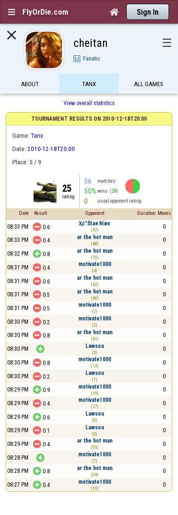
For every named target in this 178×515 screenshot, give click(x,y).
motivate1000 (94, 264)
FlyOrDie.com (45, 12)
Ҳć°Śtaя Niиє (95, 223)
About (30, 84)
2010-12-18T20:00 (51, 148)
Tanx (89, 84)
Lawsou (94, 346)
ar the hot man (94, 237)
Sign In (148, 12)
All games (148, 84)
